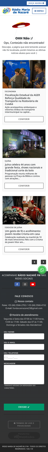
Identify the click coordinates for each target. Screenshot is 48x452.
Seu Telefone (11, 353)
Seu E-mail (9, 342)
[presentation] (23, 396)
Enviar (24, 407)
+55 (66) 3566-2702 (17, 305)
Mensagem (9, 363)
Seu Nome (9, 332)
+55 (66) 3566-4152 (37, 305)
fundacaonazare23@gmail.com (27, 308)
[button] (43, 262)
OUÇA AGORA (36, 3)
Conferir (24, 119)
